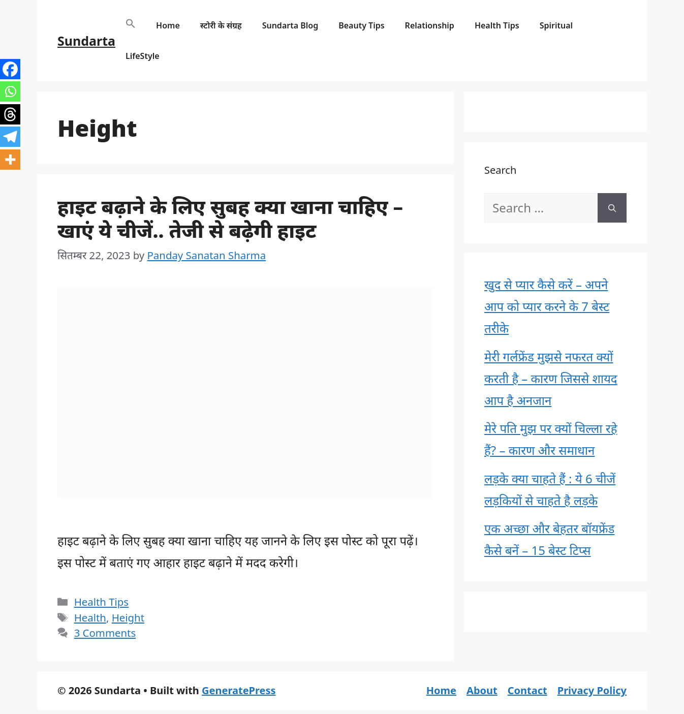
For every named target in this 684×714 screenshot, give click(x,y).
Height (128, 617)
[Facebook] (10, 69)
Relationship (429, 25)
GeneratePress (238, 690)
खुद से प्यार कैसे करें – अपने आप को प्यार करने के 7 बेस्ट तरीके (546, 306)
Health (90, 617)
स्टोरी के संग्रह (221, 25)
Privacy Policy (592, 690)
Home (168, 25)
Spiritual (556, 25)
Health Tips (497, 25)
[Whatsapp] (10, 91)
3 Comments (105, 633)
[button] (130, 25)
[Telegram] (10, 137)
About (482, 690)
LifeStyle (143, 55)
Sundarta (86, 40)
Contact (527, 690)
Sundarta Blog (290, 25)
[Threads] (10, 114)
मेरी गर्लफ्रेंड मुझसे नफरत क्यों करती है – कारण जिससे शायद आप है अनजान (550, 378)
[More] (10, 159)
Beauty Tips (361, 25)
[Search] (612, 208)
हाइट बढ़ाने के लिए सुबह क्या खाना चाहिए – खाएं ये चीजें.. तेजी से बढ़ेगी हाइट (230, 218)
